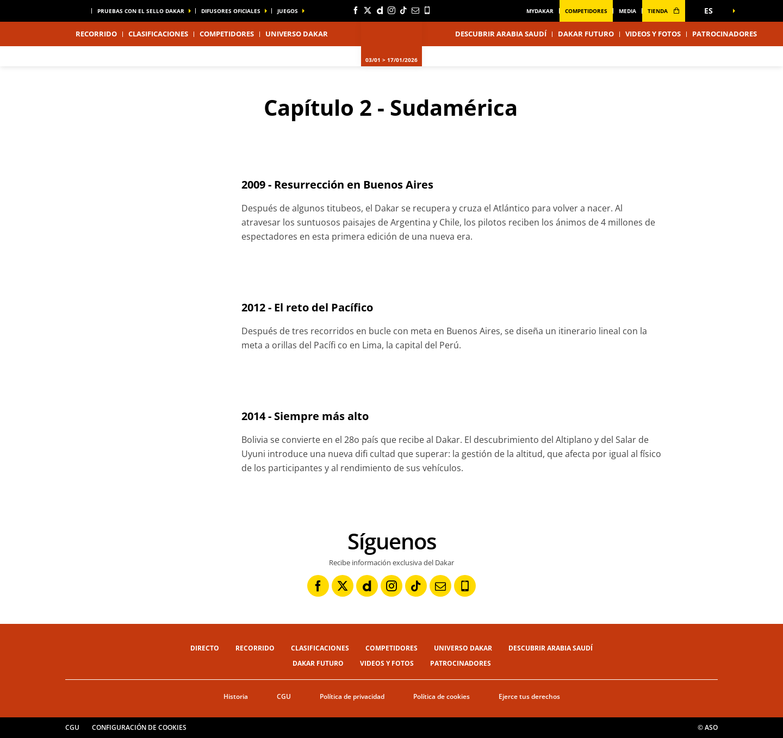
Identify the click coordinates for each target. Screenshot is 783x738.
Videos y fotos (653, 34)
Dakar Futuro (586, 34)
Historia (235, 696)
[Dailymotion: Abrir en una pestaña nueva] (379, 10)
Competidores (586, 11)
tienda (664, 11)
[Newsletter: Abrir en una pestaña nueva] (415, 10)
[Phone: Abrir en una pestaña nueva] (427, 10)
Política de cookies (441, 696)
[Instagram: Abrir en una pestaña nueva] (391, 10)
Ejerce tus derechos (529, 696)
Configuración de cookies (139, 727)
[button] (712, 11)
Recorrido (255, 648)
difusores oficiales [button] (230, 11)
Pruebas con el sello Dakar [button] (140, 11)
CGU (284, 696)
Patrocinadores (724, 34)
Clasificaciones (158, 34)
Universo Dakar (463, 648)
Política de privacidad (352, 696)
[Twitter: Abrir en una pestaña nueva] (367, 10)
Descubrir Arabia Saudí (500, 34)
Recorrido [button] (96, 34)
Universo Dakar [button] (296, 34)
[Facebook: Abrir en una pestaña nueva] (355, 10)
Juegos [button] (287, 11)
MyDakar (540, 11)
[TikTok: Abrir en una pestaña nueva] (403, 10)
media (627, 11)
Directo (204, 648)
